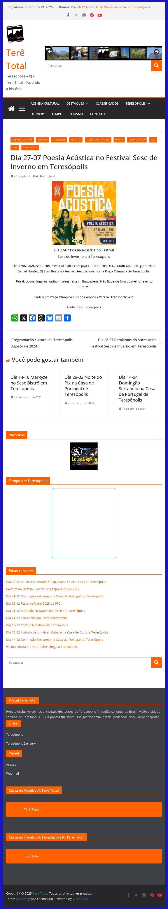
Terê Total (31, 809)
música (119, 139)
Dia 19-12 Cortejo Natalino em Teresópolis (37, 625)
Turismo (76, 114)
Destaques (75, 103)
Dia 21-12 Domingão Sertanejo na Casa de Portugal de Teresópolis (54, 596)
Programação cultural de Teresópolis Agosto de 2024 (39, 343)
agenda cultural (22, 139)
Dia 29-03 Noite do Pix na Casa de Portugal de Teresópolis (83, 385)
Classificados (107, 103)
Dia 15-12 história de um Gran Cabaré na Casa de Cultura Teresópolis (57, 632)
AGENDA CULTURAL (45, 103)
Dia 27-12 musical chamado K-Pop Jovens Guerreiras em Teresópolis (56, 582)
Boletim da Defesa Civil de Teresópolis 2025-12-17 (42, 589)
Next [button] (156, 52)
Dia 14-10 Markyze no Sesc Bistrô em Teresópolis (28, 382)
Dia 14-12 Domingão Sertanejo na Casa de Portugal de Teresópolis (54, 639)
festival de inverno (98, 139)
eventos (76, 139)
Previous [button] (50, 52)
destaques (59, 139)
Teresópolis (136, 103)
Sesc (152, 139)
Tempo (57, 114)
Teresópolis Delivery (21, 743)
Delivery (38, 114)
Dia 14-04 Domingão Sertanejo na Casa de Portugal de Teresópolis (137, 388)
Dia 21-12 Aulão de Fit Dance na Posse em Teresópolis (110, 7)
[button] (86, 103)
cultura (42, 139)
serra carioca (137, 139)
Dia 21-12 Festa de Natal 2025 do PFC (33, 603)
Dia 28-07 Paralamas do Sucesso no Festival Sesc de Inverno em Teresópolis (126, 343)
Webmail (12, 773)
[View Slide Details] (84, 456)
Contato (97, 114)
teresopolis (30, 147)
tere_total (49, 176)
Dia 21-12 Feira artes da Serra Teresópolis (36, 618)
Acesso (11, 764)
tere (15, 147)
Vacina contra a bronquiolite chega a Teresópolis (42, 647)
